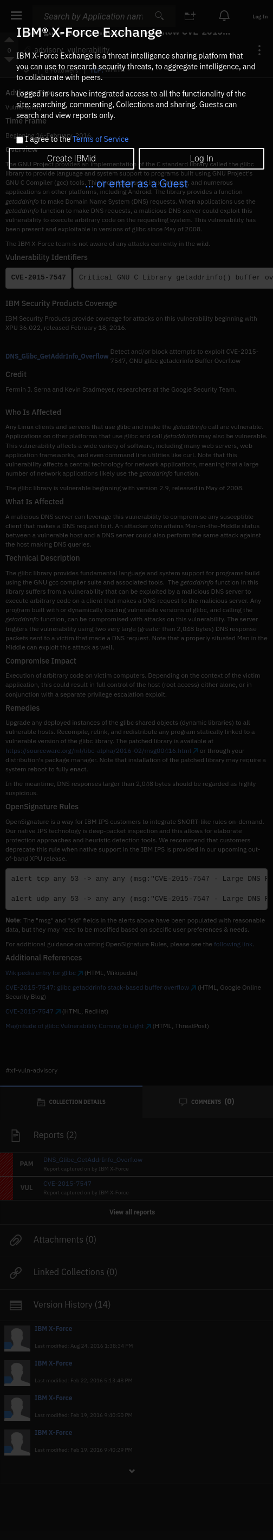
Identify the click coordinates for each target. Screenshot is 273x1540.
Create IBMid (71, 158)
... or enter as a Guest (136, 183)
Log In (201, 158)
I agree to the (76, 139)
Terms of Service (101, 139)
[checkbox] (19, 140)
